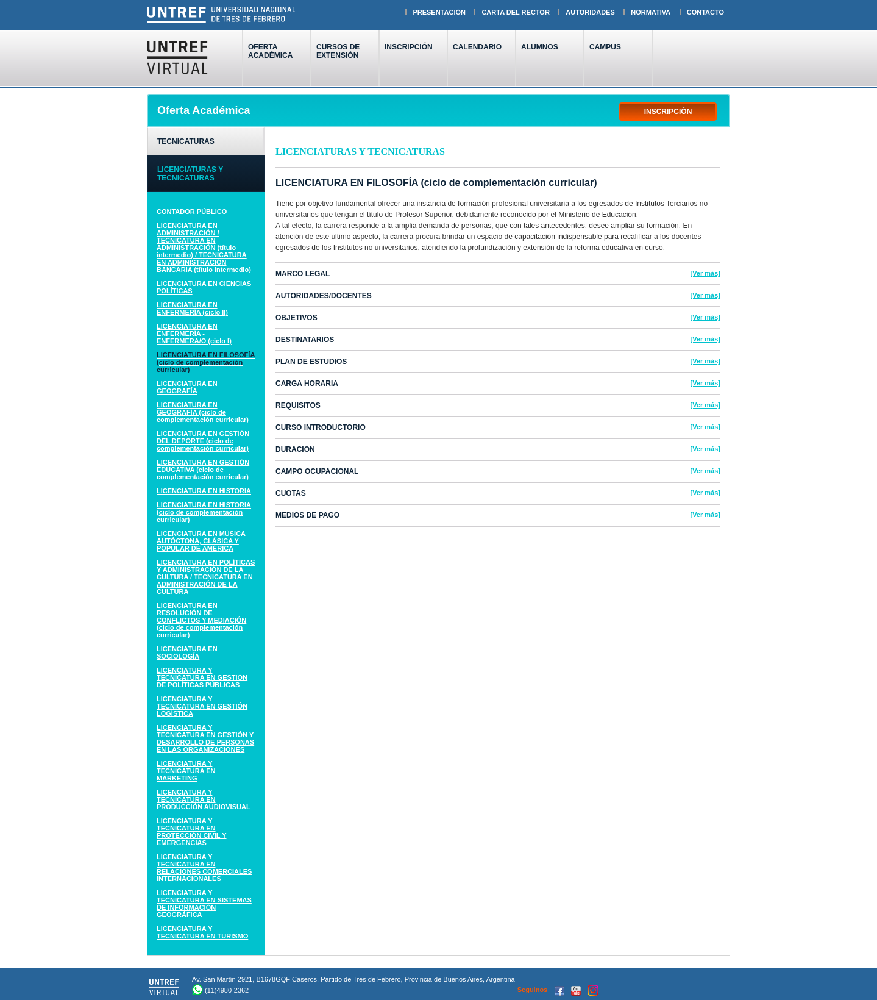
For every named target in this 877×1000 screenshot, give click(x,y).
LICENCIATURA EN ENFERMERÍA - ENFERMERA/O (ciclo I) (194, 334)
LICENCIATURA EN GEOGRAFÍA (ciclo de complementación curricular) (203, 412)
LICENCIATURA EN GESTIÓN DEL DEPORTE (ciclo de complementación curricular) (203, 441)
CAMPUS (605, 47)
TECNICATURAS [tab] (186, 141)
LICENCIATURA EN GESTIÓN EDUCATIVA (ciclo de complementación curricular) (203, 469)
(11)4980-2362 (227, 990)
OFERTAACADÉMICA (270, 51)
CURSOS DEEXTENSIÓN (338, 51)
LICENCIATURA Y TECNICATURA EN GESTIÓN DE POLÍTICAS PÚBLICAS (202, 677)
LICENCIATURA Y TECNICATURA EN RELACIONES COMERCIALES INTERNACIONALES (204, 867)
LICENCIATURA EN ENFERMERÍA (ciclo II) (192, 308)
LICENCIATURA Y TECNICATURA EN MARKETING (186, 771)
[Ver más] (705, 273)
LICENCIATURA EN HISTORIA (204, 491)
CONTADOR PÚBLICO (192, 211)
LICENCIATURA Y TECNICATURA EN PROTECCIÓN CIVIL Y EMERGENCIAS (192, 831)
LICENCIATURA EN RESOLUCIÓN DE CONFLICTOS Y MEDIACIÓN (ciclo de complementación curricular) (201, 620)
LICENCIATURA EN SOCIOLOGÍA (187, 652)
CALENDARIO (477, 47)
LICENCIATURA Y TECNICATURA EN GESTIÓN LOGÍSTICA (202, 706)
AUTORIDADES (590, 12)
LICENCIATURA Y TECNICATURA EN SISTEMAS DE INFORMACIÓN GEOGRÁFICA (204, 903)
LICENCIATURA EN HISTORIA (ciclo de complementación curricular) (204, 512)
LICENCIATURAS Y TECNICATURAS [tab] (190, 173)
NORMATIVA (650, 12)
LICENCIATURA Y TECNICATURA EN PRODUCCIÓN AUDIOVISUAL (203, 799)
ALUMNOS (539, 47)
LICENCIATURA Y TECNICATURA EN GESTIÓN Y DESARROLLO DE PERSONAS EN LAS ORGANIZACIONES (205, 738)
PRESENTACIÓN (439, 12)
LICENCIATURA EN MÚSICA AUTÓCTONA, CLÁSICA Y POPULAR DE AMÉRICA (201, 541)
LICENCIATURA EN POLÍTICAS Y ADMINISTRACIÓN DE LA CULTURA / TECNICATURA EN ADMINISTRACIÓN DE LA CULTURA (206, 577)
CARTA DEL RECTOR (515, 12)
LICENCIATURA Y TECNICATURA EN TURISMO (202, 932)
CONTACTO (705, 12)
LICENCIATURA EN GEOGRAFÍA (187, 387)
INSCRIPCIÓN (409, 51)
